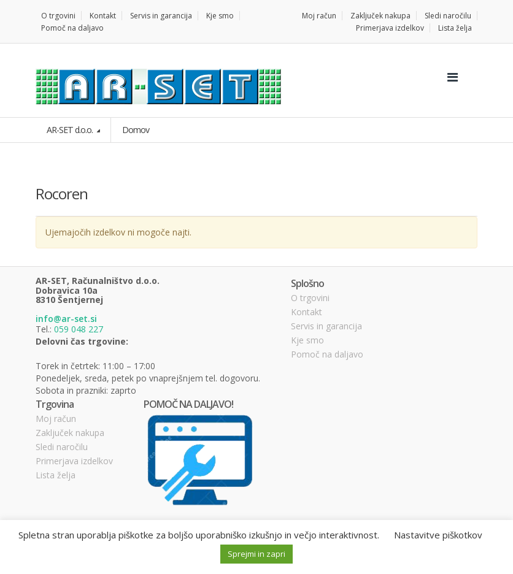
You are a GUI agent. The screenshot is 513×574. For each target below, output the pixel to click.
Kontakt (103, 15)
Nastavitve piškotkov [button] (438, 535)
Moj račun (319, 15)
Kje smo (220, 15)
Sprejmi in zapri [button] (256, 553)
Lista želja (455, 28)
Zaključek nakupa (380, 15)
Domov (135, 130)
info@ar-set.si (66, 318)
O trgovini (58, 15)
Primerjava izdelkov (390, 28)
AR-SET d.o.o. (70, 130)
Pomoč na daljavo (72, 28)
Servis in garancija (161, 15)
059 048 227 (78, 329)
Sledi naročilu (448, 15)
